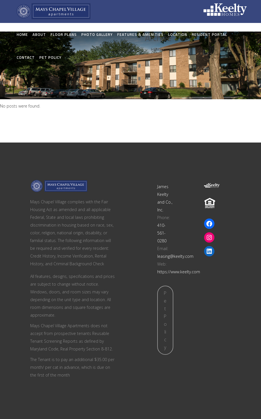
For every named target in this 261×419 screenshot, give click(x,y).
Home (156, 49)
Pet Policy (165, 320)
